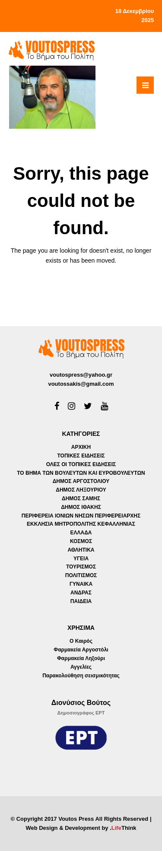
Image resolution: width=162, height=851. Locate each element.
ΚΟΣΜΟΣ (81, 541)
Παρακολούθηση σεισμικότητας (81, 676)
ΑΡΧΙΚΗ (81, 447)
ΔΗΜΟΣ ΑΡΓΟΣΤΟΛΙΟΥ (81, 481)
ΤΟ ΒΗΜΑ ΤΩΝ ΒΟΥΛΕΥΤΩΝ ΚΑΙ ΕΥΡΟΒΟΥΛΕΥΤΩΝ (81, 473)
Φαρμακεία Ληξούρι (81, 658)
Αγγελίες (81, 667)
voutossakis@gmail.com (81, 384)
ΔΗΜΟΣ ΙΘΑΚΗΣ (81, 507)
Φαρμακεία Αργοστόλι (81, 650)
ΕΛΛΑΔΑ (81, 533)
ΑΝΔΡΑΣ (81, 593)
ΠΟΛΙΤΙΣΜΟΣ (81, 575)
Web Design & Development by (80, 828)
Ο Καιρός (81, 641)
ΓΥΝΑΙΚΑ (81, 584)
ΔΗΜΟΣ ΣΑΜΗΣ (81, 498)
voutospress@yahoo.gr (81, 375)
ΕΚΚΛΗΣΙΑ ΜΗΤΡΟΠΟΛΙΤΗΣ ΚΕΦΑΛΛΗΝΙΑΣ (81, 524)
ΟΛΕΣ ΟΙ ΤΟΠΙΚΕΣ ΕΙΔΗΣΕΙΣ (81, 464)
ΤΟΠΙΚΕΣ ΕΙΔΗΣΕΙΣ (81, 456)
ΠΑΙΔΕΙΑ (81, 601)
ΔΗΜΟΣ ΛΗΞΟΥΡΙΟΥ (81, 490)
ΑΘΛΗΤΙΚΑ (80, 550)
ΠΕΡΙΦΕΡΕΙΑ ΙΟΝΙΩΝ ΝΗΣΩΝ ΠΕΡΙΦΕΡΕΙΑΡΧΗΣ (81, 516)
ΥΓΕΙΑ (81, 559)
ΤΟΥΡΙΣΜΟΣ (81, 567)
